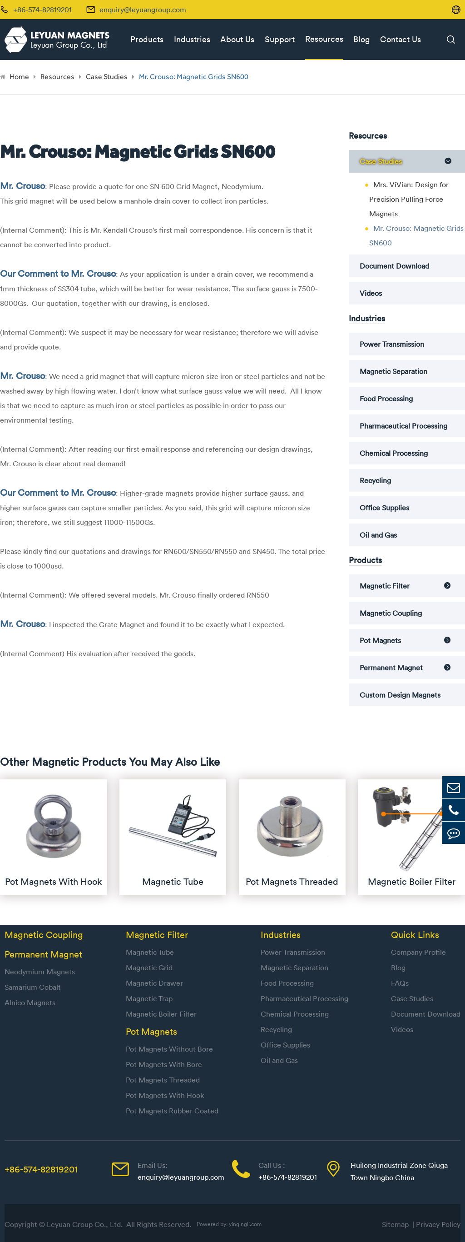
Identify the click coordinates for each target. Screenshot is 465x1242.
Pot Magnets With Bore (164, 1064)
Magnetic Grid (149, 967)
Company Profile (418, 952)
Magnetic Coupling (391, 613)
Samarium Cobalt (33, 987)
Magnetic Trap (149, 998)
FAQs (400, 983)
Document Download (394, 265)
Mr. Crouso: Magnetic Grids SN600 (193, 76)
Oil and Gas (378, 534)
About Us (237, 39)
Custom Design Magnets (400, 694)
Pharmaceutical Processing (403, 425)
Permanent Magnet (391, 667)
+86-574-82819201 (41, 1169)
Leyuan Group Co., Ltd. (85, 1224)
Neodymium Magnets (40, 971)
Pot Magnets (380, 640)
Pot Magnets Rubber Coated (172, 1110)
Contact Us (400, 39)
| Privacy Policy (436, 1224)
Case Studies (107, 76)
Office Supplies (384, 507)
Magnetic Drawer (154, 983)
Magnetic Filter (385, 585)
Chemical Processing (394, 453)
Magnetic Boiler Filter (161, 1013)
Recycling (375, 480)
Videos (371, 293)
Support (280, 39)
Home (19, 76)
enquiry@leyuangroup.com (142, 9)
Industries (192, 39)
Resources (324, 39)
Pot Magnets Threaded (163, 1079)
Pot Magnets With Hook (165, 1095)
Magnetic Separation (393, 371)
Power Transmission (392, 344)
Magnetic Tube (150, 952)
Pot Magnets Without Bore (169, 1048)
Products (146, 39)
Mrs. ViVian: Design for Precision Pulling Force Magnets (409, 199)
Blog (361, 39)
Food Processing (386, 398)
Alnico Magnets (30, 1002)
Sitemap (397, 1224)
